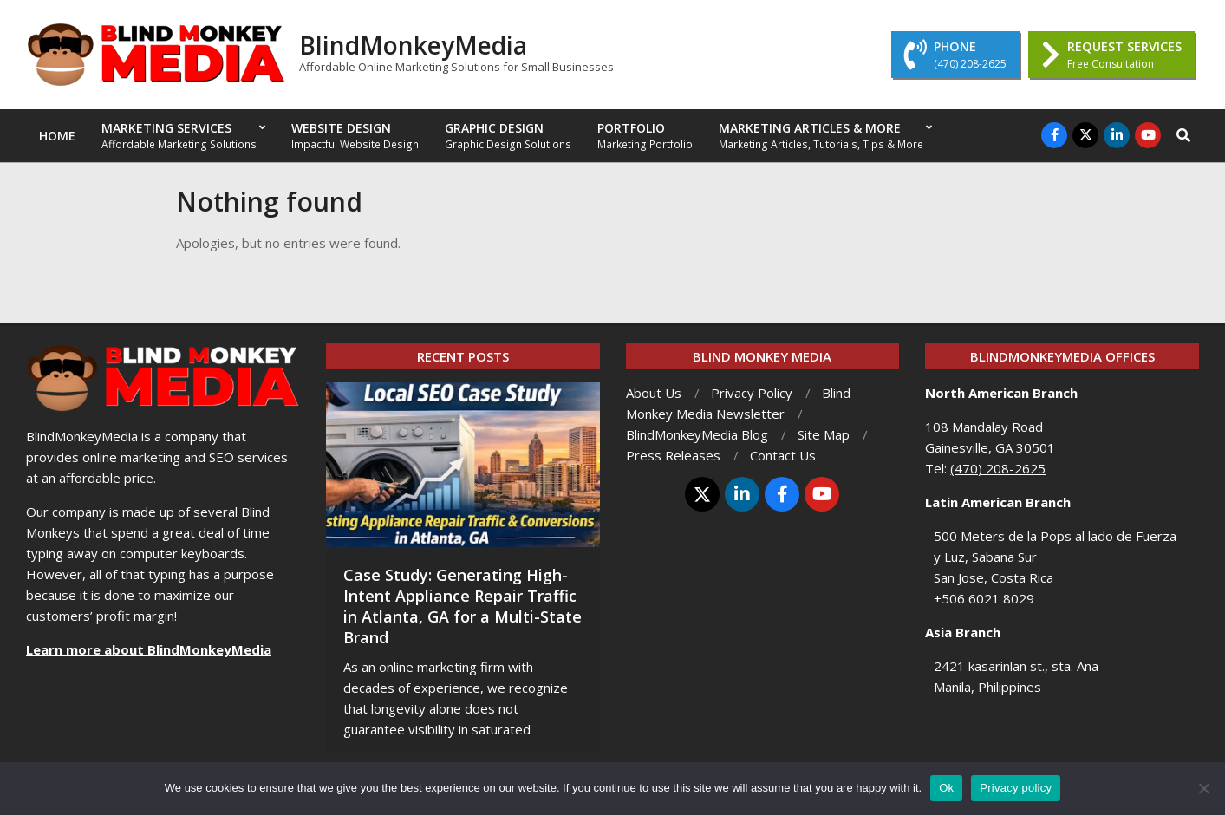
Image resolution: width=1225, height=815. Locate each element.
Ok (946, 787)
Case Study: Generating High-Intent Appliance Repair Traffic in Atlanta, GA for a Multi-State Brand (462, 606)
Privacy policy (1016, 787)
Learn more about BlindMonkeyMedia (148, 649)
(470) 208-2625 (998, 468)
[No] (1203, 788)
